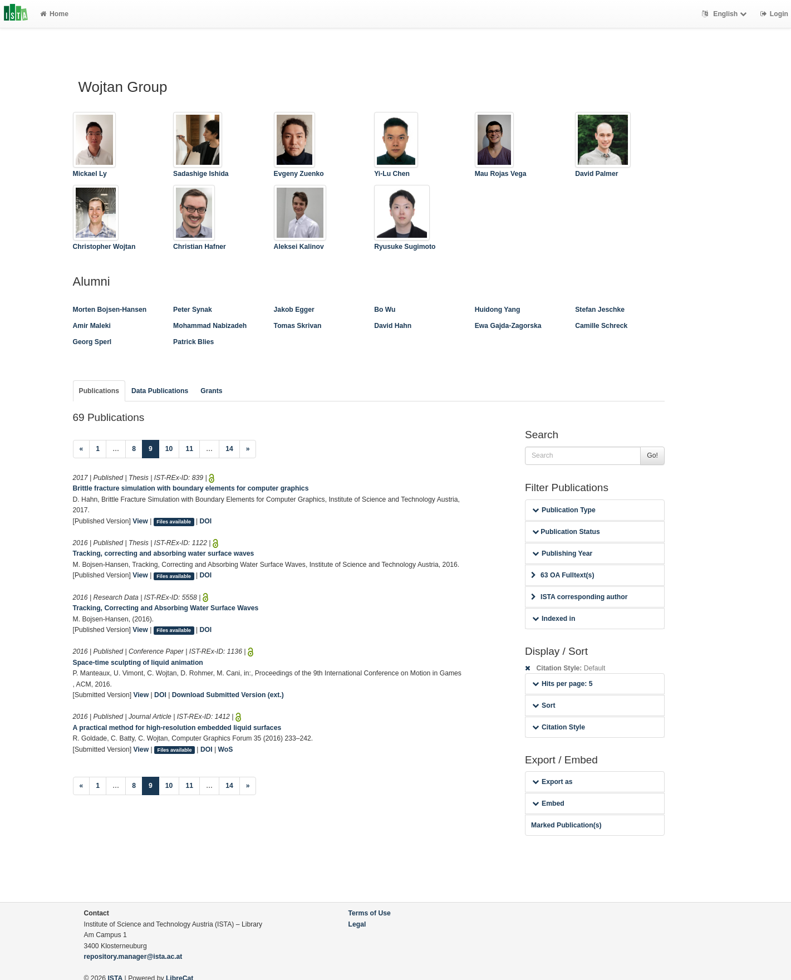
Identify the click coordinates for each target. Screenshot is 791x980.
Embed (548, 803)
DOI (206, 521)
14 (229, 449)
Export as (552, 782)
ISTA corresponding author (579, 597)
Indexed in (553, 619)
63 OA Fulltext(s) (562, 575)
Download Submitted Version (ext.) (228, 695)
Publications (99, 391)
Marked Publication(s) (566, 825)
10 (169, 449)
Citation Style (558, 727)
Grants (211, 391)
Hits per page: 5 (562, 684)
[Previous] (81, 449)
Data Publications (159, 391)
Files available (173, 522)
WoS (225, 749)
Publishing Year (562, 553)
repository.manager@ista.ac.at (133, 957)
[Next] (248, 449)
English (725, 14)
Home (54, 14)
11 (189, 449)
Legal (357, 924)
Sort (543, 705)
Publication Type (564, 510)
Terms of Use (369, 913)
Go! (652, 455)
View (140, 521)
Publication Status (566, 532)
